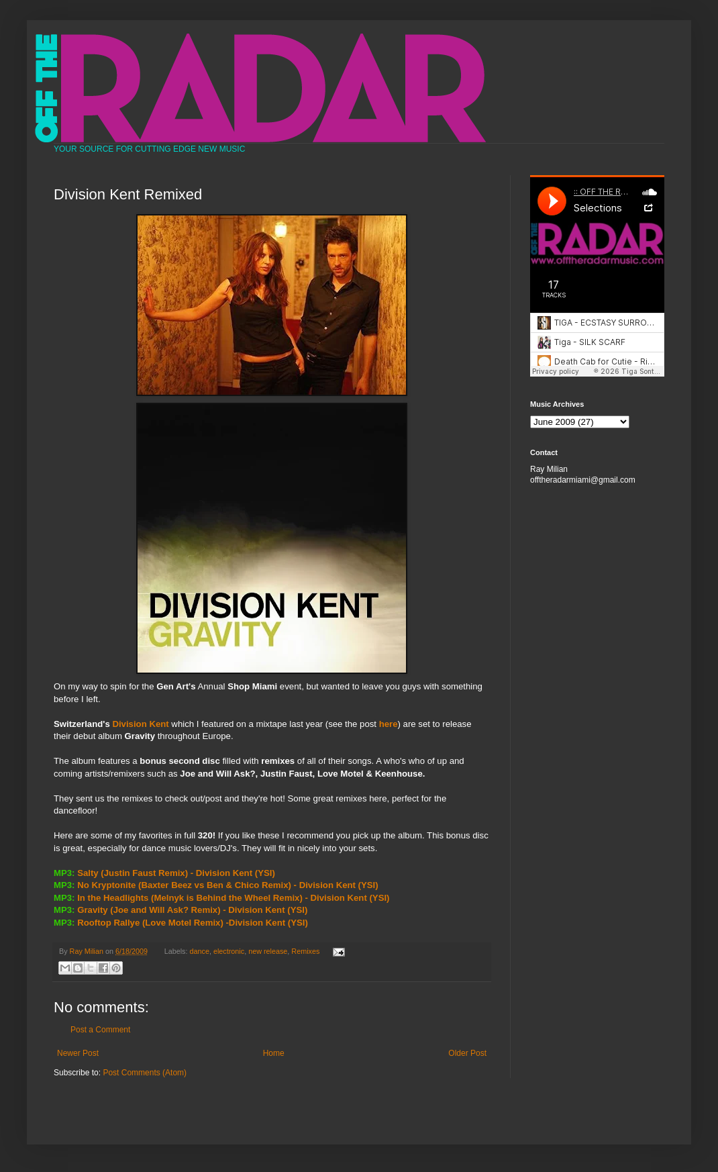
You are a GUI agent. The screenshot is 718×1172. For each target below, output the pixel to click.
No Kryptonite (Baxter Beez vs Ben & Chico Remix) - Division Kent (216, 885)
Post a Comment (100, 1029)
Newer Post (78, 1053)
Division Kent (140, 724)
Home (274, 1053)
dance (199, 951)
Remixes (305, 951)
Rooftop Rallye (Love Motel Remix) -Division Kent (181, 923)
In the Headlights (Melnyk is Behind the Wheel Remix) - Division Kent (222, 898)
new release (267, 951)
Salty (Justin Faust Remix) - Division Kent (164, 873)
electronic (228, 951)
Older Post (467, 1053)
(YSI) (265, 873)
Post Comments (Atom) (145, 1072)
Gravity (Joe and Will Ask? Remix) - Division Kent (181, 910)
